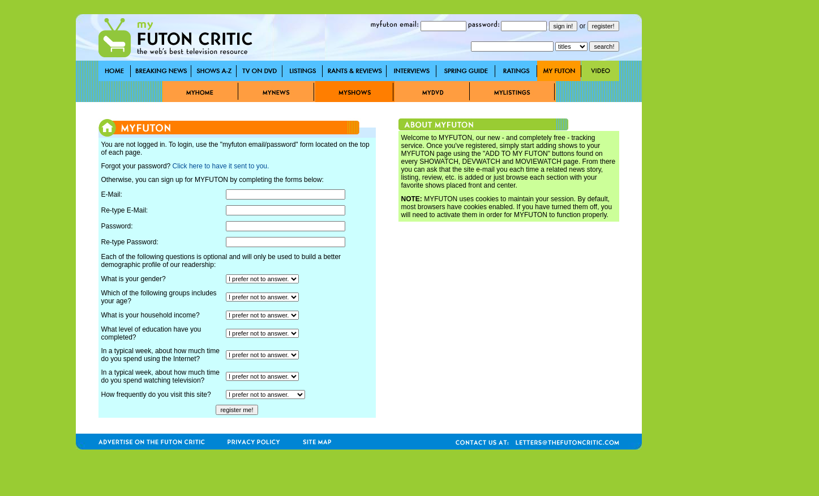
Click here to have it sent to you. (221, 166)
